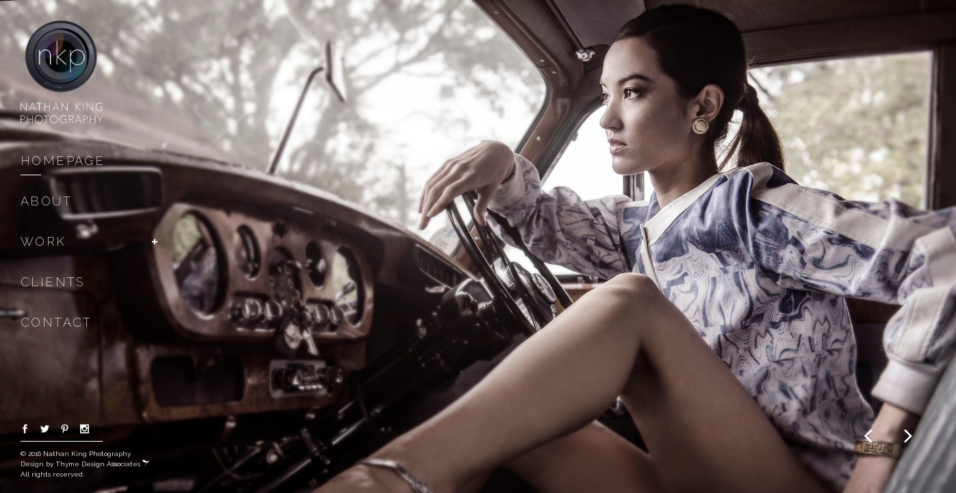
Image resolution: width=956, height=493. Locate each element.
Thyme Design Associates (102, 464)
